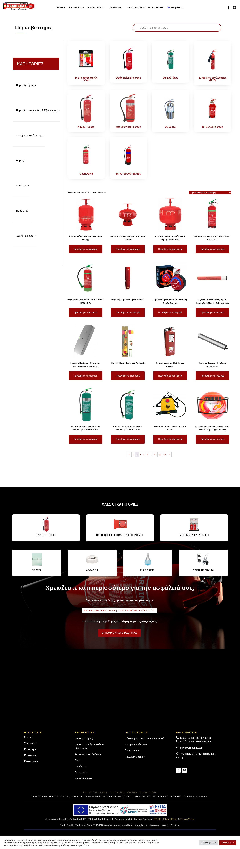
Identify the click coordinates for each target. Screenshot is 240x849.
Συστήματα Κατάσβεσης (29, 135)
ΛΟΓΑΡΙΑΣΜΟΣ (136, 8)
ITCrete (157, 819)
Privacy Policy (170, 819)
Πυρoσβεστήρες (84, 738)
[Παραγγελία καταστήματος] (210, 192)
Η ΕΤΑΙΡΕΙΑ (74, 8)
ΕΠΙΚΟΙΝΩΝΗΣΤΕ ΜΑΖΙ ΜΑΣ (119, 633)
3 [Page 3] (140, 454)
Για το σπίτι (22, 210)
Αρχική (87, 792)
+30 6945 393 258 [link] (201, 741)
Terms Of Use (187, 819)
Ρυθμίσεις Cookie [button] (208, 843)
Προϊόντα (101, 792)
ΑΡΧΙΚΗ (60, 8)
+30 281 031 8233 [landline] (201, 738)
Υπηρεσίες (30, 743)
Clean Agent (86, 173)
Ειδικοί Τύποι (170, 77)
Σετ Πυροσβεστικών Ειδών (86, 79)
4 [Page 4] (143, 454)
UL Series (170, 127)
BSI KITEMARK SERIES (128, 173)
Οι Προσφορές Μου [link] (136, 744)
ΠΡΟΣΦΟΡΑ (115, 8)
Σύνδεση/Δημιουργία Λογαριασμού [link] (144, 738)
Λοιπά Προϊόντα (24, 235)
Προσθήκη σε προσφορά (85, 249)
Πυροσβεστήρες (25, 85)
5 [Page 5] (147, 454)
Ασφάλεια (21, 185)
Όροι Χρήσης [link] (132, 750)
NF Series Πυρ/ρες (212, 127)
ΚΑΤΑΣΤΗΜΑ (95, 8)
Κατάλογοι (30, 755)
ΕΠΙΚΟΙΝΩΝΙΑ (156, 8)
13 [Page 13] (164, 454)
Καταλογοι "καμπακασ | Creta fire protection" (118, 610)
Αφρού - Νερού (86, 127)
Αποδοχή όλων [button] (227, 843)
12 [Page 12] (160, 454)
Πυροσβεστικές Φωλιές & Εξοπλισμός (36, 110)
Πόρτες (20, 160)
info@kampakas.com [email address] (191, 747)
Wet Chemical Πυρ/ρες (128, 127)
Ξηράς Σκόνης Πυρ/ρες (128, 77)
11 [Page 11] (155, 454)
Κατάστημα (30, 749)
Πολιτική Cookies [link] (135, 756)
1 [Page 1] (133, 454)
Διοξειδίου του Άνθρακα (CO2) (212, 79)
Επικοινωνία (31, 761)
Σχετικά (28, 737)
